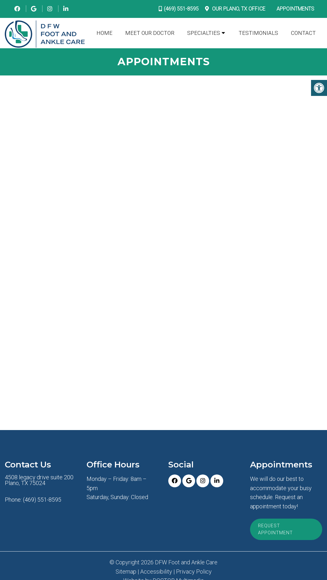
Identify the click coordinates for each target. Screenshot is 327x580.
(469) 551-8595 (181, 9)
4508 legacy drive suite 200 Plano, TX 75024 (39, 480)
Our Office (238, 9)
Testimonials (258, 33)
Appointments (295, 9)
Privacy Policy (194, 572)
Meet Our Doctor (149, 33)
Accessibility (156, 572)
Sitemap (126, 572)
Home (104, 33)
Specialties (203, 33)
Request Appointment (275, 529)
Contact (303, 33)
